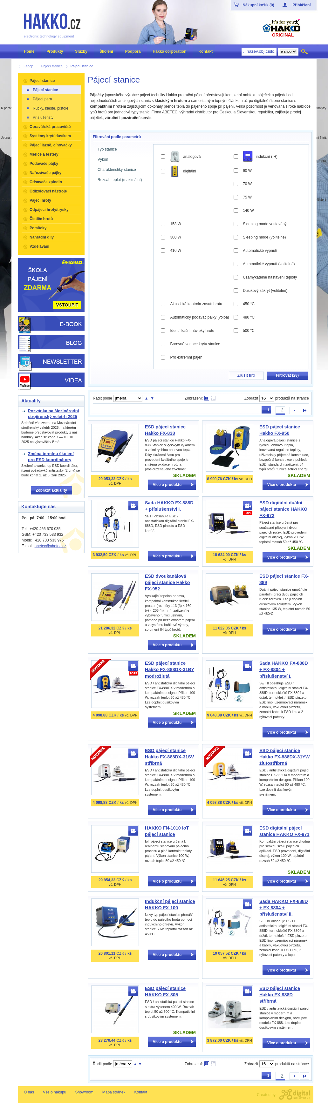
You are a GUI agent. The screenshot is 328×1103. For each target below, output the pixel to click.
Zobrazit (251, 398)
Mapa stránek (114, 1092)
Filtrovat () (287, 375)
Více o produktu (167, 484)
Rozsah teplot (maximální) (120, 180)
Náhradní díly (42, 237)
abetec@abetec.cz (50, 546)
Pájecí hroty (40, 200)
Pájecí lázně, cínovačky (51, 145)
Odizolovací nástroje (48, 191)
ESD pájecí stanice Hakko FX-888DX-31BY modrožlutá (169, 669)
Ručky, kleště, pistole (47, 108)
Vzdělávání (39, 246)
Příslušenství (40, 117)
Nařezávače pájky (45, 173)
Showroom (84, 1092)
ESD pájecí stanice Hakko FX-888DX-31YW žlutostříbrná (284, 757)
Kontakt (140, 1092)
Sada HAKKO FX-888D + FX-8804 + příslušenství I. (283, 669)
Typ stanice (107, 149)
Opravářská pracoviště (50, 126)
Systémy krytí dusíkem (50, 136)
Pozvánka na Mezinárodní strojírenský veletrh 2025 (53, 413)
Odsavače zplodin (46, 182)
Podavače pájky (44, 163)
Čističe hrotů (41, 219)
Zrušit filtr (246, 375)
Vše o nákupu (54, 1092)
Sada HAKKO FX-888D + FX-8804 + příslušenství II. (283, 908)
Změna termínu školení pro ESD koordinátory (51, 456)
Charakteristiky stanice (117, 169)
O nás (29, 1092)
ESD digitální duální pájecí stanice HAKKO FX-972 (283, 509)
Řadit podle (102, 398)
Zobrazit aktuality (51, 490)
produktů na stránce (292, 398)
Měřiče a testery (44, 154)
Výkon (103, 159)
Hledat (305, 51)
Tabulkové (213, 398)
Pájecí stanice (42, 80)
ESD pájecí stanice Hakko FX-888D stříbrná (279, 995)
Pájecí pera (39, 99)
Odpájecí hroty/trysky (49, 209)
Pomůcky (38, 228)
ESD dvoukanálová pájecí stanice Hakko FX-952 (167, 582)
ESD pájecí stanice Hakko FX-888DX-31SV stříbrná (169, 757)
